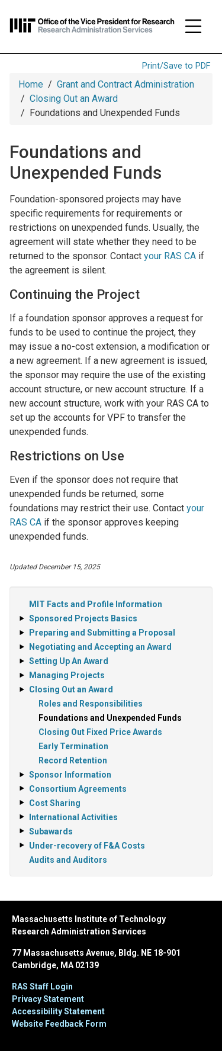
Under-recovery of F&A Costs (87, 845)
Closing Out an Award (74, 98)
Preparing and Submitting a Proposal (102, 632)
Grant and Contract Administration (125, 84)
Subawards (51, 831)
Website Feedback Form (59, 1024)
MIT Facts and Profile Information (95, 604)
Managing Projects (67, 675)
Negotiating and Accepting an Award (100, 647)
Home (30, 84)
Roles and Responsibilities (90, 703)
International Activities (73, 817)
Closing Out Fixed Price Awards (100, 732)
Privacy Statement (48, 999)
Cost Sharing (55, 803)
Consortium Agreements (78, 789)
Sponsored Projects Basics (83, 618)
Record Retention (72, 760)
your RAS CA (170, 256)
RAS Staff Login (42, 986)
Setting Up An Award (68, 661)
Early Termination (73, 746)
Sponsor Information (70, 774)
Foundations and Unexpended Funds (110, 718)
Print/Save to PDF (176, 66)
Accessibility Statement (58, 1011)
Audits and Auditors (68, 860)
